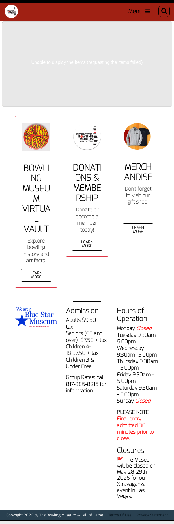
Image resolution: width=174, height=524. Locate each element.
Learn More (36, 275)
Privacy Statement (152, 515)
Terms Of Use (119, 515)
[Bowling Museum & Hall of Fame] (11, 11)
